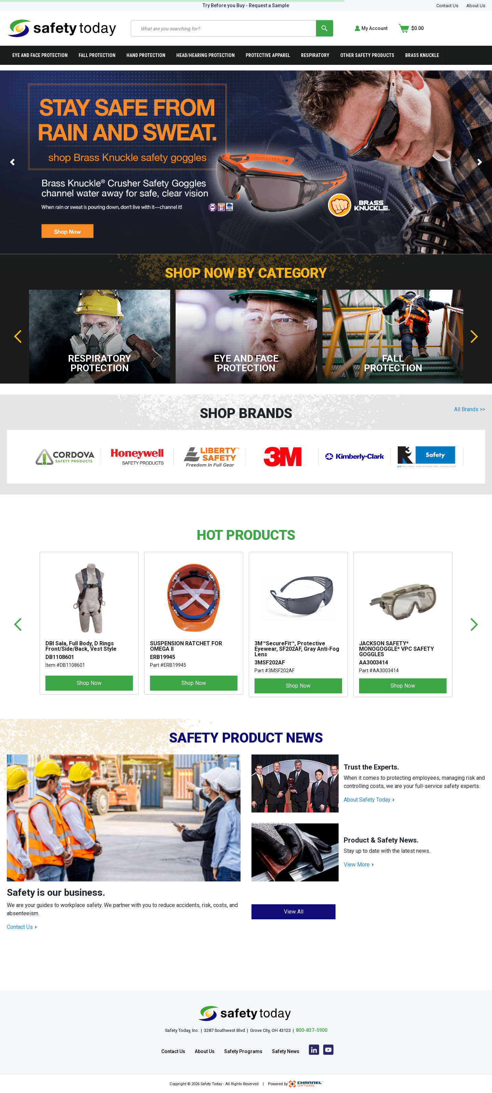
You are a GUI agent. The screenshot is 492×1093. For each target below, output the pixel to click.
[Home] (62, 28)
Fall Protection (97, 56)
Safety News (285, 1051)
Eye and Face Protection (40, 56)
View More (357, 865)
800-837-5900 (311, 1030)
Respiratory (315, 56)
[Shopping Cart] (472, 28)
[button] (12, 163)
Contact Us (447, 5)
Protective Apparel (268, 56)
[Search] (383, 28)
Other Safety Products (367, 56)
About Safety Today (367, 800)
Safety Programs (243, 1051)
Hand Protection (145, 56)
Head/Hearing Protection (205, 56)
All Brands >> (469, 410)
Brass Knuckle (422, 56)
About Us (475, 5)
